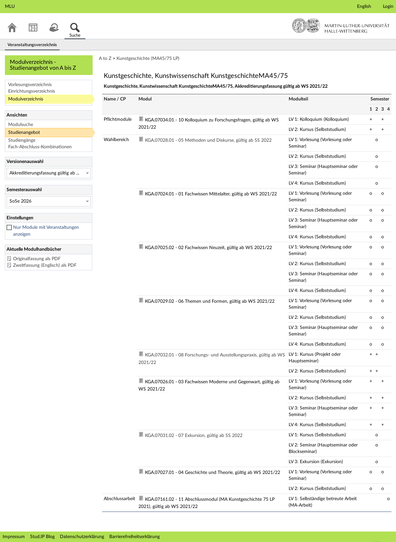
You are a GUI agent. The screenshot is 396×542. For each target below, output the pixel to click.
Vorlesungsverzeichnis (30, 84)
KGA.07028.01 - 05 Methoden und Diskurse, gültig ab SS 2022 (208, 140)
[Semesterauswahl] (49, 201)
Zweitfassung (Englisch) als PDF (45, 265)
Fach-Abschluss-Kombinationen (40, 147)
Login (388, 6)
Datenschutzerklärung (82, 536)
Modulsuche (20, 124)
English (364, 6)
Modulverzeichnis (25, 99)
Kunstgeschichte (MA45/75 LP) (148, 58)
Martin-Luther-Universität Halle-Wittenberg (341, 25)
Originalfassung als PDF (37, 259)
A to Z (105, 58)
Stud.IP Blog (42, 536)
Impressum (14, 536)
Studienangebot (24, 132)
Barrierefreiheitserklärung (134, 536)
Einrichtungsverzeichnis (31, 91)
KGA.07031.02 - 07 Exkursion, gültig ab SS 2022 (194, 435)
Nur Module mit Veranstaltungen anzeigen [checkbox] (46, 231)
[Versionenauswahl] (49, 173)
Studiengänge (21, 140)
